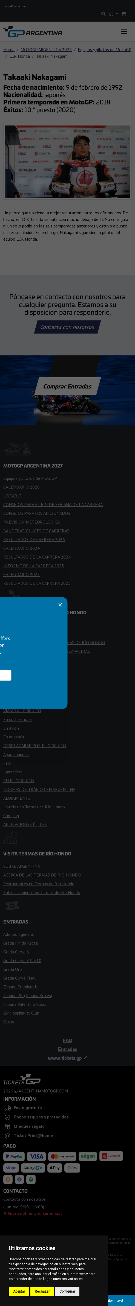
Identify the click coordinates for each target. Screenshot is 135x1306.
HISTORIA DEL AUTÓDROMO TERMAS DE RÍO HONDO (54, 642)
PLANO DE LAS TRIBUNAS (28, 668)
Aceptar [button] (19, 1291)
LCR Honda (19, 56)
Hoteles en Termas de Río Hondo (34, 807)
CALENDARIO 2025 (21, 574)
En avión (11, 728)
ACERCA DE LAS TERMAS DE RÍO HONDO (42, 875)
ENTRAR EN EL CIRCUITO (27, 625)
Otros (8, 1021)
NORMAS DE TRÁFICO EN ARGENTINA (39, 789)
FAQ (67, 1040)
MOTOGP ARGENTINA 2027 (46, 49)
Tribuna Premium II (20, 986)
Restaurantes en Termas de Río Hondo (38, 883)
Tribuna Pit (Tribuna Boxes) (27, 995)
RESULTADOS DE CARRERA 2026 (34, 539)
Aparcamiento (16, 754)
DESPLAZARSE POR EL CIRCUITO (34, 745)
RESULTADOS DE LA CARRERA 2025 (37, 583)
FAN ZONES (14, 660)
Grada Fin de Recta (20, 943)
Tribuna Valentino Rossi (24, 1004)
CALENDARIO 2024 (21, 548)
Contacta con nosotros (68, 327)
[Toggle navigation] (124, 31)
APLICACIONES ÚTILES (25, 824)
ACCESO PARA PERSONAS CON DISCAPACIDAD (47, 651)
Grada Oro (12, 969)
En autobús (13, 737)
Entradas (67, 1049)
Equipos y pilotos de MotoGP (104, 49)
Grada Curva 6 (16, 951)
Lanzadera (12, 772)
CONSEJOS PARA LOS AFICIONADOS (36, 513)
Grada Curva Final (19, 978)
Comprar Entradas (67, 386)
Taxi (7, 763)
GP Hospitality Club (21, 1013)
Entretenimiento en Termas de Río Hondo (41, 892)
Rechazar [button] (42, 1291)
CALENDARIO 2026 (21, 487)
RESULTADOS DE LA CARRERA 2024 (37, 557)
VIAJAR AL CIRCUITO (22, 710)
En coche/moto (17, 719)
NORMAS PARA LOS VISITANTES (33, 633)
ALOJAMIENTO (17, 798)
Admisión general (19, 934)
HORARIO (12, 495)
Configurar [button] (67, 1291)
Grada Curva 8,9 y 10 (22, 960)
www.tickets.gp (67, 1057)
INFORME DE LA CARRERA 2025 (33, 565)
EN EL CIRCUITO (18, 780)
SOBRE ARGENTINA (21, 866)
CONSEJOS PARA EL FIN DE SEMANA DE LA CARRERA (53, 504)
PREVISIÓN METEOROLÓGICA (31, 522)
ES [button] (112, 14)
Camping (11, 815)
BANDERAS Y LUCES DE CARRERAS (36, 530)
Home (9, 49)
